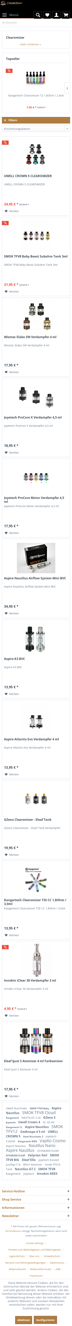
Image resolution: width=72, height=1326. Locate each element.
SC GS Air (49, 1122)
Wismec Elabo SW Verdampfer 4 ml (30, 337)
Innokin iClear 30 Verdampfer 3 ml (30, 981)
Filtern (10, 120)
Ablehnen (23, 1320)
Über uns (34, 1256)
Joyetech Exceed (48, 1160)
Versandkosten (13, 1231)
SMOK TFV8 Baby (40, 1108)
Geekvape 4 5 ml (33, 1132)
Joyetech (11, 1122)
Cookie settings (34, 1243)
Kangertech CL (14, 1127)
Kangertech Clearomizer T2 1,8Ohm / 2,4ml (36, 95)
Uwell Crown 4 (29, 1122)
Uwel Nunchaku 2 (33, 1136)
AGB (57, 1269)
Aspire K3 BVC (14, 659)
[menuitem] (10, 12)
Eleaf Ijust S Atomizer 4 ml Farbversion (33, 1061)
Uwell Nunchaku (17, 1108)
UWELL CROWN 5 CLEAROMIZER (28, 176)
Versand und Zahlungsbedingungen (25, 1262)
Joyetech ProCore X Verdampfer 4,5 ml (33, 417)
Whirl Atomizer (33, 1164)
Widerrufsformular (40, 1269)
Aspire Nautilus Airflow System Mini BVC (35, 578)
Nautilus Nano (42, 1145)
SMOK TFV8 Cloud (39, 1112)
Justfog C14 (13, 1164)
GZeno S (49, 1117)
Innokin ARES (47, 1173)
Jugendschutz (17, 1256)
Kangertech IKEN (28, 1141)
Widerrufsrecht (17, 1269)
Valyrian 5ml (38, 1155)
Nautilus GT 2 (25, 1169)
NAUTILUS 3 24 (31, 1117)
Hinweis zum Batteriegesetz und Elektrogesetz (34, 1249)
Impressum (36, 1275)
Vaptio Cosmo (53, 1140)
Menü (10, 14)
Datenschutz (57, 1262)
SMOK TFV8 (46, 1169)
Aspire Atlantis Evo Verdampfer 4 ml (31, 739)
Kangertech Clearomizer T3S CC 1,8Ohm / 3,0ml (35, 902)
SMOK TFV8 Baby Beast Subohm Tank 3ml (36, 256)
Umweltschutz (52, 1256)
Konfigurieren (45, 1320)
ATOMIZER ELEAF (48, 1151)
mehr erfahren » (30, 44)
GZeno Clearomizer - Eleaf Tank (27, 820)
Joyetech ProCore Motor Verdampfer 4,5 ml (34, 500)
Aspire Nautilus (37, 1127)
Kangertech (13, 1117)
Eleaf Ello (29, 1160)
